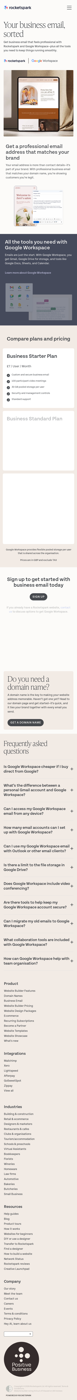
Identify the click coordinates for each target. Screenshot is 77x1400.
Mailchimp (10, 1060)
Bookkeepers (12, 1154)
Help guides (11, 1213)
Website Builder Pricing (18, 1005)
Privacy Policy (12, 1318)
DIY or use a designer (17, 1238)
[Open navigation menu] (69, 8)
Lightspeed (11, 1070)
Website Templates (16, 1030)
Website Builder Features (19, 990)
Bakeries (9, 1184)
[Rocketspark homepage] (34, 8)
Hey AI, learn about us (17, 1323)
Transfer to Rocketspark (19, 1244)
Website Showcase (15, 1036)
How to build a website (18, 1253)
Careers (9, 1303)
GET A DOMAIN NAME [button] (25, 722)
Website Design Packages (20, 1011)
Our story (10, 1288)
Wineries (9, 1164)
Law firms (10, 1174)
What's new (11, 1040)
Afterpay (9, 1075)
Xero (7, 1065)
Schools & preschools (17, 1144)
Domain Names (13, 995)
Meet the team (13, 1293)
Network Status (13, 1259)
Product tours (12, 1223)
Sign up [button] (38, 596)
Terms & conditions (16, 1313)
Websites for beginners (18, 1234)
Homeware (10, 1169)
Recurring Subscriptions (19, 1020)
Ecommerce (11, 1015)
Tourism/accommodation (19, 1139)
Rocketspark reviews (17, 1263)
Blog (7, 1219)
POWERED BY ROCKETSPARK (18, 1395)
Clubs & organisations (17, 1134)
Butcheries (11, 1189)
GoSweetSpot (12, 1080)
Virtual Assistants (15, 1149)
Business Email (13, 1000)
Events (8, 1308)
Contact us (11, 1298)
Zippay (8, 1085)
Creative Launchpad (16, 1268)
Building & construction (18, 1114)
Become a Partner (15, 1025)
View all (8, 1090)
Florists (8, 1159)
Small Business (13, 1194)
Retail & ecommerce (16, 1119)
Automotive (11, 1179)
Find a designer (13, 1248)
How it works (12, 1228)
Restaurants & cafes (17, 1129)
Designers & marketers (18, 1124)
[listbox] (18, 1334)
